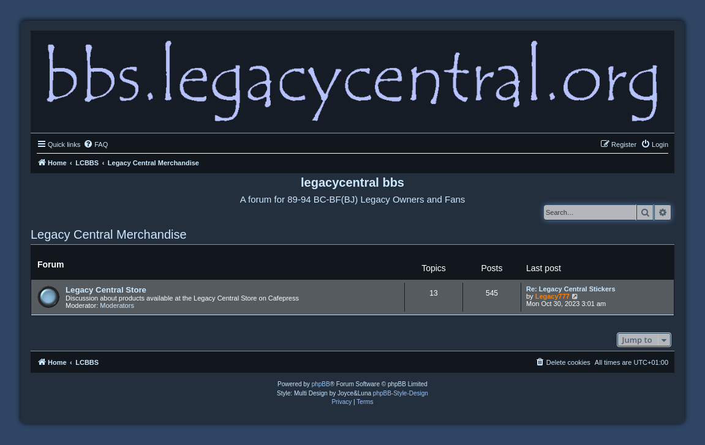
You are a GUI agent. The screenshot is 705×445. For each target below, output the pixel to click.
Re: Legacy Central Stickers (571, 289)
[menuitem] (95, 144)
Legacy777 (552, 296)
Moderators (117, 305)
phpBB (321, 384)
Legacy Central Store (106, 289)
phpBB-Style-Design (400, 393)
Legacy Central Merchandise (109, 234)
